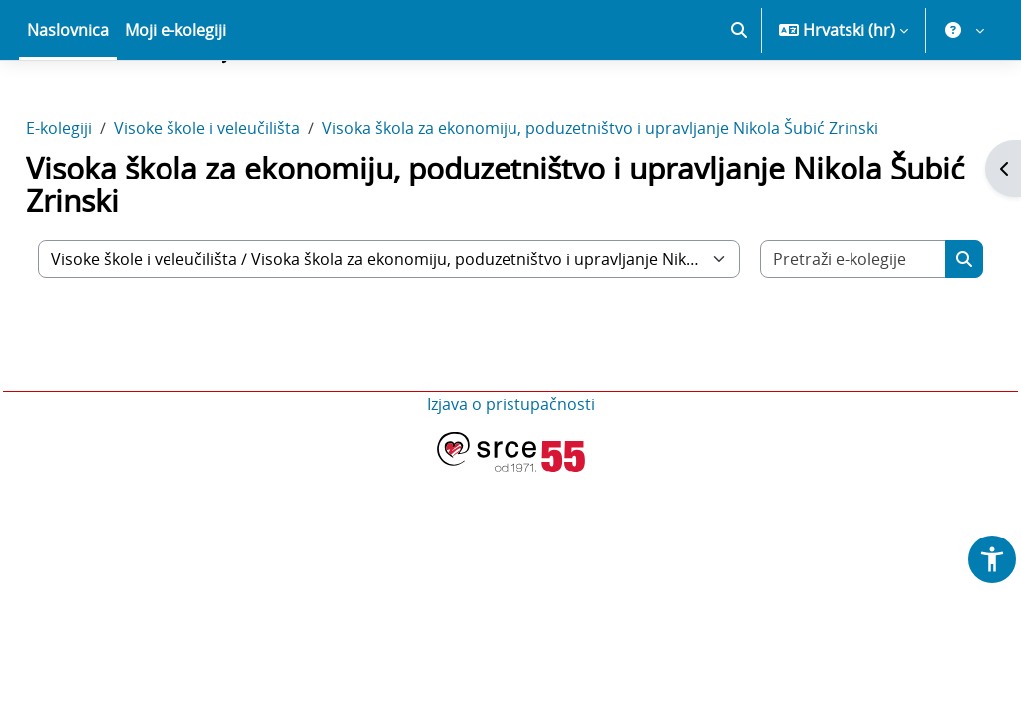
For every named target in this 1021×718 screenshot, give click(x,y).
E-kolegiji (104, 197)
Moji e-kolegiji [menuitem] (175, 100)
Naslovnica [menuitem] (68, 100)
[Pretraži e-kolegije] (819, 329)
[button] (739, 100)
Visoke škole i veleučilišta (252, 197)
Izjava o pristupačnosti (511, 474)
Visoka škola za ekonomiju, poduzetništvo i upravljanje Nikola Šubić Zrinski (645, 197)
